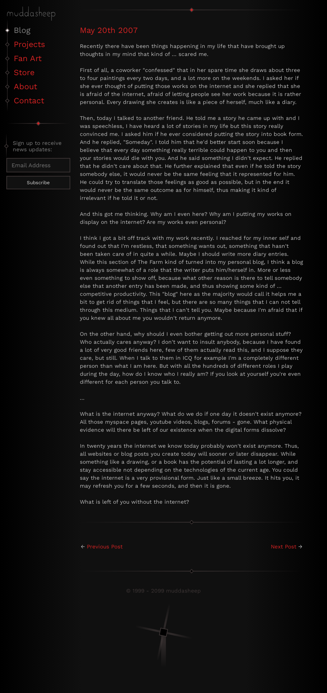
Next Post (283, 546)
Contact (29, 100)
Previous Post (105, 546)
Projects (29, 44)
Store (24, 72)
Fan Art (28, 58)
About (25, 86)
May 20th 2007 (109, 30)
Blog (22, 30)
